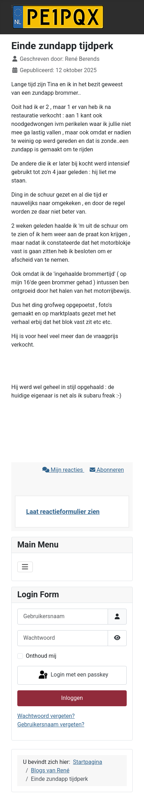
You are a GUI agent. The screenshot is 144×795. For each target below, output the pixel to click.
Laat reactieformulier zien (63, 511)
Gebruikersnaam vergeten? (50, 724)
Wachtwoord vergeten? (46, 716)
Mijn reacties (63, 469)
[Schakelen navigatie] (25, 567)
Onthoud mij (41, 655)
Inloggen (72, 698)
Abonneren (107, 469)
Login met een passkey (72, 675)
